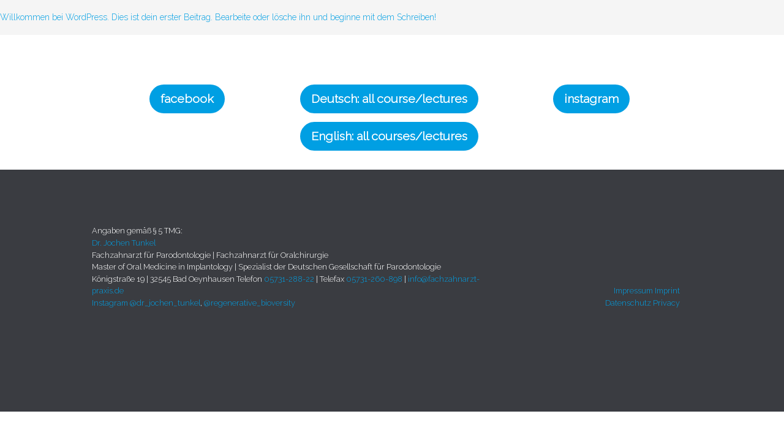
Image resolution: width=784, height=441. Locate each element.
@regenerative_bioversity (249, 302)
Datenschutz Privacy (642, 302)
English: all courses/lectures (389, 136)
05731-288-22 (289, 279)
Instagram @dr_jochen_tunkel (146, 302)
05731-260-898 (374, 279)
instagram (591, 99)
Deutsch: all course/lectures (389, 99)
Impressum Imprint (647, 290)
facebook (187, 99)
